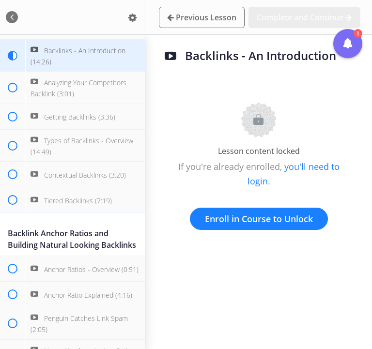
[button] (12, 17)
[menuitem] (133, 17)
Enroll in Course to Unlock (259, 219)
